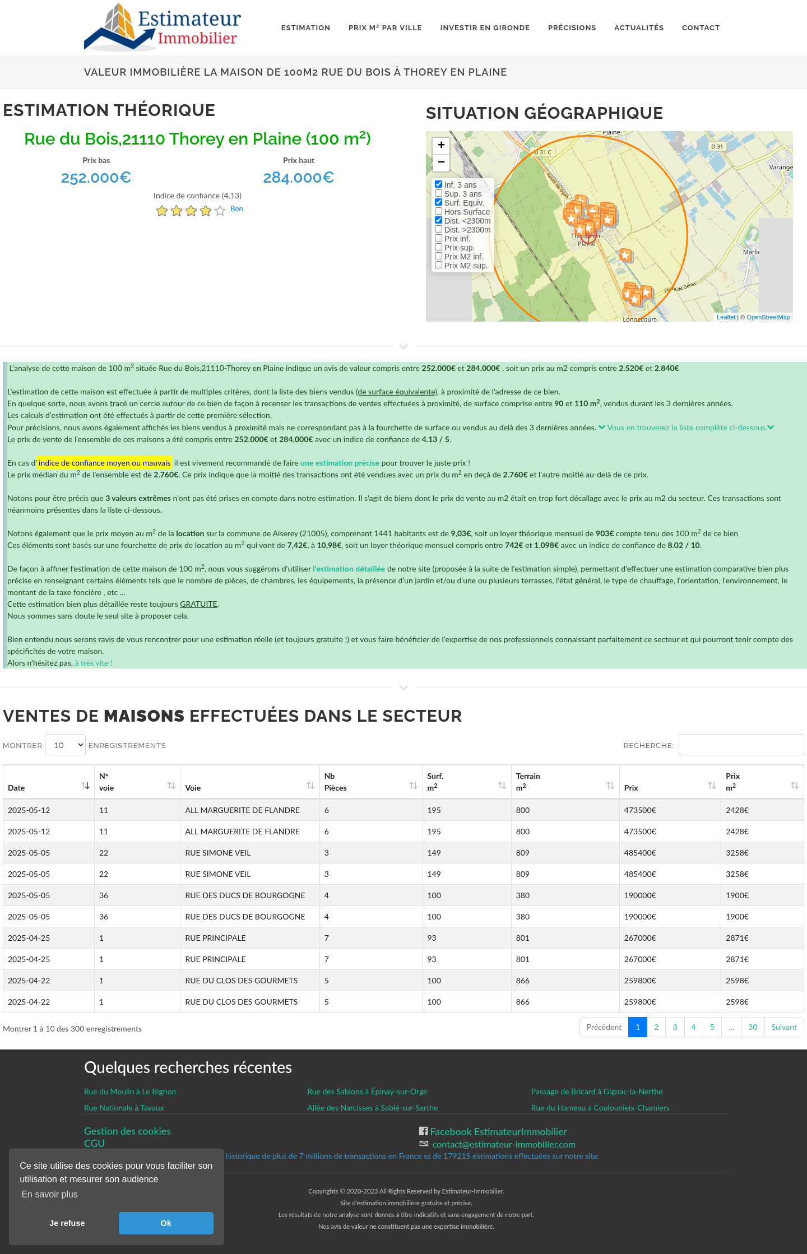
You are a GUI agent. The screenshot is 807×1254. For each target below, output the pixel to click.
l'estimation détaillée (349, 568)
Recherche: (714, 744)
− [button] (441, 163)
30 (752, 1027)
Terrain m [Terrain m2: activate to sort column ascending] (590, 781)
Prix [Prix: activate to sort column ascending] (671, 787)
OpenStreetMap (768, 317)
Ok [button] (166, 1223)
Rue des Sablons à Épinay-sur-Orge (367, 1091)
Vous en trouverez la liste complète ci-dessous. (687, 427)
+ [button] (441, 146)
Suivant (784, 1027)
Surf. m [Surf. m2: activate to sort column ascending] (516, 781)
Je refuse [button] (67, 1223)
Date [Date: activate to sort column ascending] (16, 787)
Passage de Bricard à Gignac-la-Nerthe (597, 1091)
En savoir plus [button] (49, 1194)
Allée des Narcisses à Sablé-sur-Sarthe (372, 1107)
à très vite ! (93, 662)
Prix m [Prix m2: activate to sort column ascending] (750, 781)
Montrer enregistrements (84, 744)
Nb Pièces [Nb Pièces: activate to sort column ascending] (437, 781)
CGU (94, 1143)
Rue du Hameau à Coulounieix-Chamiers (600, 1107)
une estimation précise (339, 462)
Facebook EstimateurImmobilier (497, 1131)
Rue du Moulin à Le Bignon (130, 1091)
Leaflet (726, 317)
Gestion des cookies (127, 1131)
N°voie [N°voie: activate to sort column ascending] (110, 781)
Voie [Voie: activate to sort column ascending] (179, 787)
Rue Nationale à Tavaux (124, 1107)
